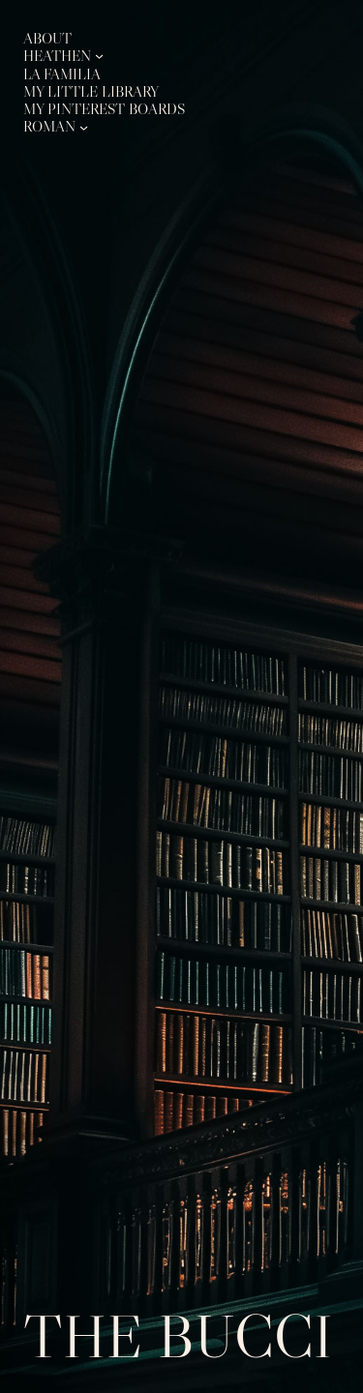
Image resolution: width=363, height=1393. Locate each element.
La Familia (62, 74)
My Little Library (91, 91)
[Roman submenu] (83, 126)
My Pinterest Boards (104, 109)
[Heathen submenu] (99, 55)
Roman (49, 126)
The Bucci (178, 1336)
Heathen (57, 55)
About (47, 38)
